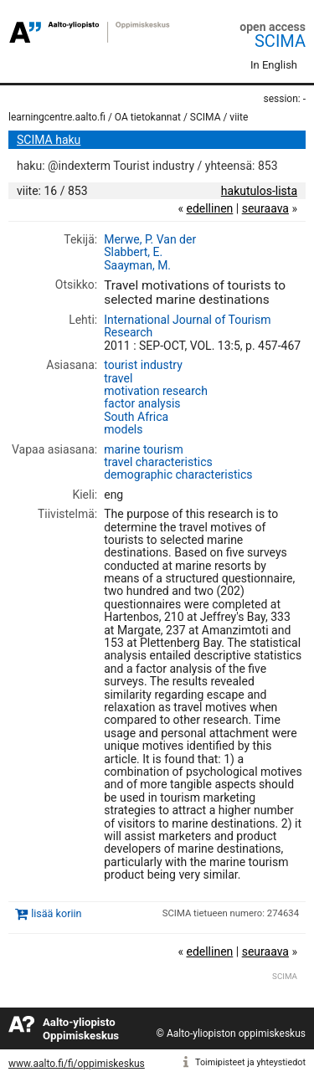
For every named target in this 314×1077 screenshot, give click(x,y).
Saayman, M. (137, 265)
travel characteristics (158, 462)
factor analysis (142, 403)
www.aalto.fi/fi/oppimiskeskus (76, 1063)
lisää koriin (56, 914)
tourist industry (143, 365)
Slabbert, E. (133, 252)
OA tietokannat (148, 117)
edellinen (209, 208)
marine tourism (143, 449)
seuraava (265, 208)
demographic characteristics (178, 474)
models (123, 429)
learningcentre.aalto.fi (57, 117)
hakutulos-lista (259, 190)
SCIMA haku (48, 139)
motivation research (156, 390)
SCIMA (280, 41)
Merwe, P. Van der (150, 239)
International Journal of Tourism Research (187, 326)
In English (273, 65)
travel (118, 378)
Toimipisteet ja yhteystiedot (250, 1062)
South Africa (136, 416)
